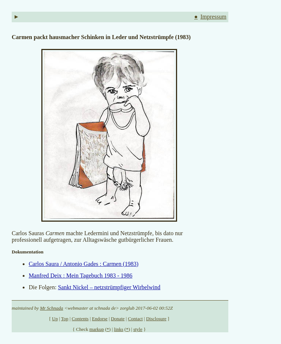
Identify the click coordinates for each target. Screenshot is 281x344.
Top (64, 318)
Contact (135, 318)
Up (55, 318)
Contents (80, 318)
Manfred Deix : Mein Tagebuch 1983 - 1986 (80, 275)
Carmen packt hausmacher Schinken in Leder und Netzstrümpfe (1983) (101, 37)
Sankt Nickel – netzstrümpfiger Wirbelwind (109, 287)
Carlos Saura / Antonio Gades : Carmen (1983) (83, 264)
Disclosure (156, 318)
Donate (118, 318)
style (137, 329)
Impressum (213, 17)
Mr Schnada (51, 308)
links (118, 329)
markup (96, 329)
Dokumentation (28, 252)
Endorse (100, 318)
